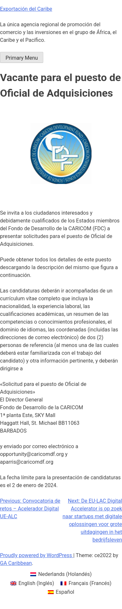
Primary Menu (22, 58)
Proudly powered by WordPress (36, 555)
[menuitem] (61, 574)
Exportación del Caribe (26, 9)
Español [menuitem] (65, 592)
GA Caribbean (16, 563)
